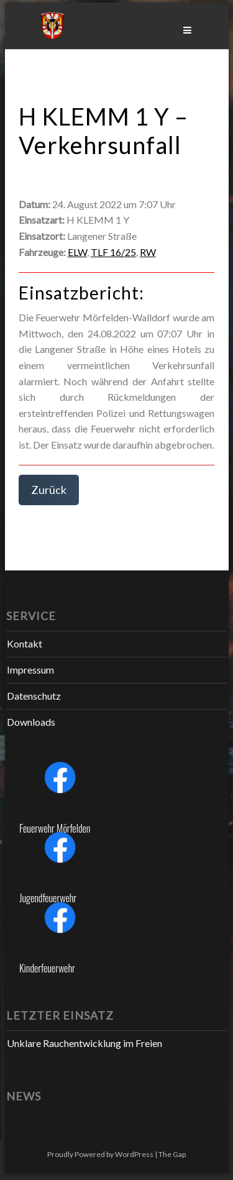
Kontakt (24, 643)
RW (148, 252)
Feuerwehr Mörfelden (54, 828)
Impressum (30, 669)
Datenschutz (34, 696)
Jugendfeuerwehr (47, 897)
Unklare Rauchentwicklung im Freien (84, 1043)
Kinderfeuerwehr (47, 968)
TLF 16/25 (113, 252)
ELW (77, 252)
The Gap (172, 1154)
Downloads (31, 722)
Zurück (48, 489)
